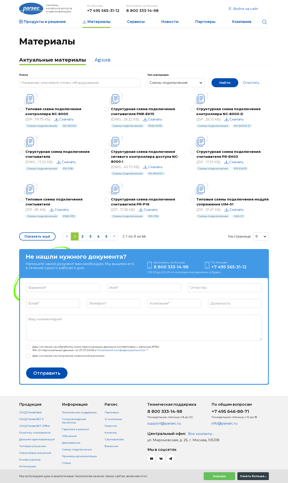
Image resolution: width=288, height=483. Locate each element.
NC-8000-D (242, 125)
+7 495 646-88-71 (230, 411)
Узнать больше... (253, 476)
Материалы (98, 22)
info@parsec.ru (224, 423)
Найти (224, 82)
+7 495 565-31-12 (103, 10)
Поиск (23, 74)
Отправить (46, 373)
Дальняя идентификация (37, 439)
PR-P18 (68, 168)
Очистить (251, 82)
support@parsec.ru (164, 423)
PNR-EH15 (155, 125)
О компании (113, 419)
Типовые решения (32, 446)
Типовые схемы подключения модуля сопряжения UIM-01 (232, 201)
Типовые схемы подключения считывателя (54, 201)
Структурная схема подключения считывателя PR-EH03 (228, 154)
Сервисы (136, 22)
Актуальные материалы (52, 60)
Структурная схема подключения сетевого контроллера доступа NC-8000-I (145, 156)
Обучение (69, 436)
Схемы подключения (42, 125)
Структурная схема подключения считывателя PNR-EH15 (143, 111)
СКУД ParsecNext (30, 412)
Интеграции (27, 466)
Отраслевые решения (35, 452)
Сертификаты (114, 439)
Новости (169, 22)
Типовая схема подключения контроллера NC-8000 (53, 111)
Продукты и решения (45, 22)
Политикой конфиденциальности (121, 350)
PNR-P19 (69, 216)
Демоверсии (71, 442)
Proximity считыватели (35, 432)
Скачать (66, 119)
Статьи (66, 463)
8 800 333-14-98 (142, 10)
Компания (241, 22)
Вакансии (111, 446)
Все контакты (200, 434)
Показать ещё (37, 236)
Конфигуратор (30, 459)
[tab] (52, 60)
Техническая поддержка (79, 412)
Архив (102, 60)
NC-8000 (69, 125)
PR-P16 (153, 216)
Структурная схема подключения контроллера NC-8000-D (228, 111)
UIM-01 (238, 216)
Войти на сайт (243, 9)
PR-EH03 (240, 168)
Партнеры (205, 22)
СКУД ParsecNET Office (34, 425)
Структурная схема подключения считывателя (57, 154)
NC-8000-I (155, 173)
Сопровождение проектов (74, 420)
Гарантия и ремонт (75, 429)
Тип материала (158, 74)
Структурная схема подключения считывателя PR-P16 (143, 201)
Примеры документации (79, 456)
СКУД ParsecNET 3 (31, 419)
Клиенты (111, 432)
